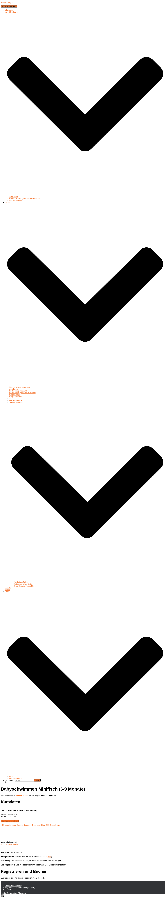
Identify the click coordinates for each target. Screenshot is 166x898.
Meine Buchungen (16, 400)
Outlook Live (55, 825)
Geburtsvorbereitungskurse (19, 387)
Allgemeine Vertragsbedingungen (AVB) (20, 888)
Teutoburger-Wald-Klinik (23, 584)
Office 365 (44, 825)
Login (11, 776)
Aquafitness (13, 389)
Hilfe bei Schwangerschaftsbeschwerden (24, 198)
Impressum (9, 889)
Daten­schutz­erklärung (13, 886)
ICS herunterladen (8, 825)
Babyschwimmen (15, 396)
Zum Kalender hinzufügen (10, 821)
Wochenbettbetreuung (17, 200)
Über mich (9, 10)
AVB (49, 857)
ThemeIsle (22, 893)
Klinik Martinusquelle (9, 844)
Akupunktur (13, 197)
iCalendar (36, 825)
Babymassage (14, 395)
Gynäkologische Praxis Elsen (24, 586)
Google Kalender (24, 825)
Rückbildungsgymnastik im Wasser (22, 393)
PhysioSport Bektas (21, 582)
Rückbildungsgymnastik (18, 391)
